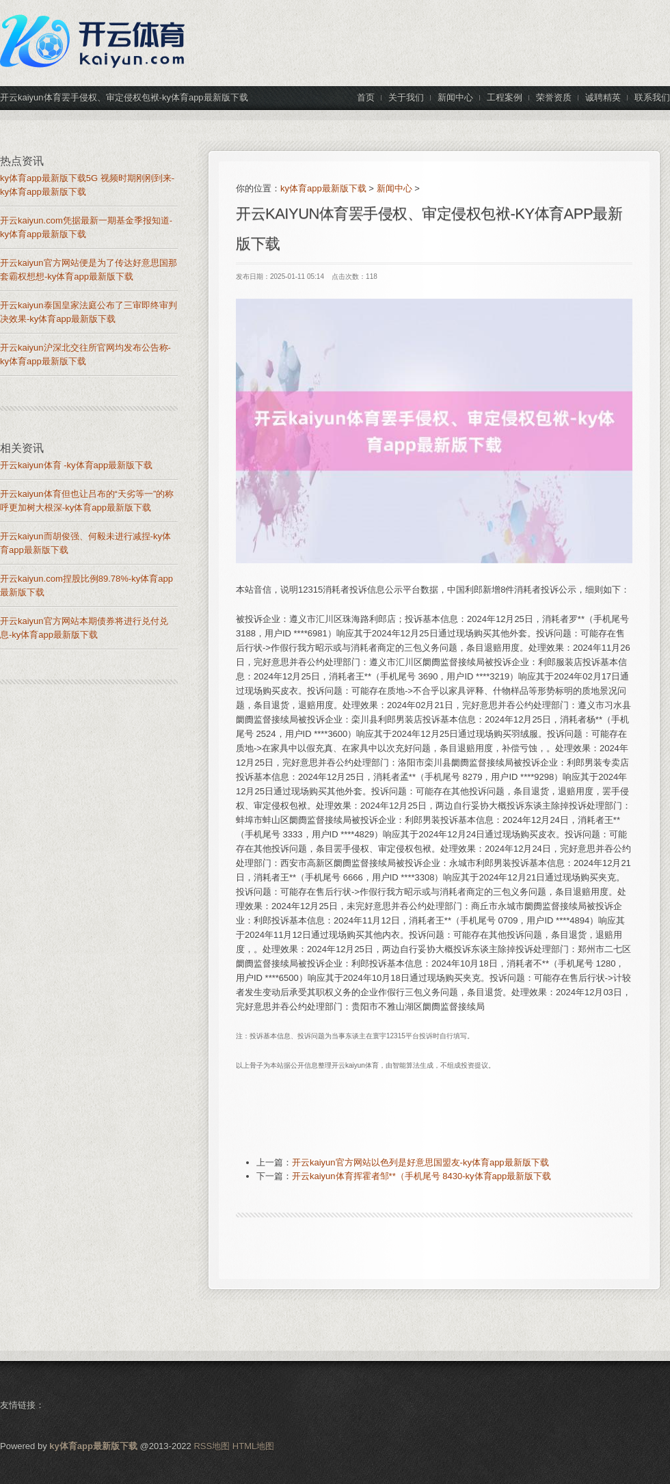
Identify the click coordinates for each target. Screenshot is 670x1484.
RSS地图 (211, 1446)
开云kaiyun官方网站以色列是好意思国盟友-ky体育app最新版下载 (420, 1162)
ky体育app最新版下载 (323, 188)
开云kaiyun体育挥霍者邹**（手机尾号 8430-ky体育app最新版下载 (421, 1176)
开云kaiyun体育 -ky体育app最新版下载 (76, 465)
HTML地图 (253, 1446)
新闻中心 (394, 188)
